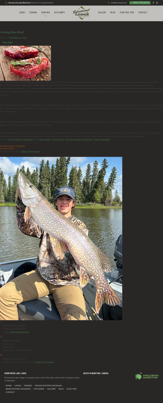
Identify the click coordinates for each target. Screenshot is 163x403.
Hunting (45, 12)
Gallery (102, 12)
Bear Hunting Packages (18, 389)
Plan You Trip (127, 12)
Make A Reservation (31, 152)
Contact (143, 12)
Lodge (22, 12)
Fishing (33, 12)
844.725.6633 (139, 2)
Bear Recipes (58, 139)
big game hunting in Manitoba (78, 139)
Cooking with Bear (101, 139)
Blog (112, 12)
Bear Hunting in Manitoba (20, 139)
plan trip (72, 389)
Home (9, 386)
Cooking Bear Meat (12, 32)
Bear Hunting (45, 139)
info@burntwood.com (19, 332)
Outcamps (59, 12)
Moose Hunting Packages (48, 386)
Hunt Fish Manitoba (45, 362)
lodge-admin (7, 42)
